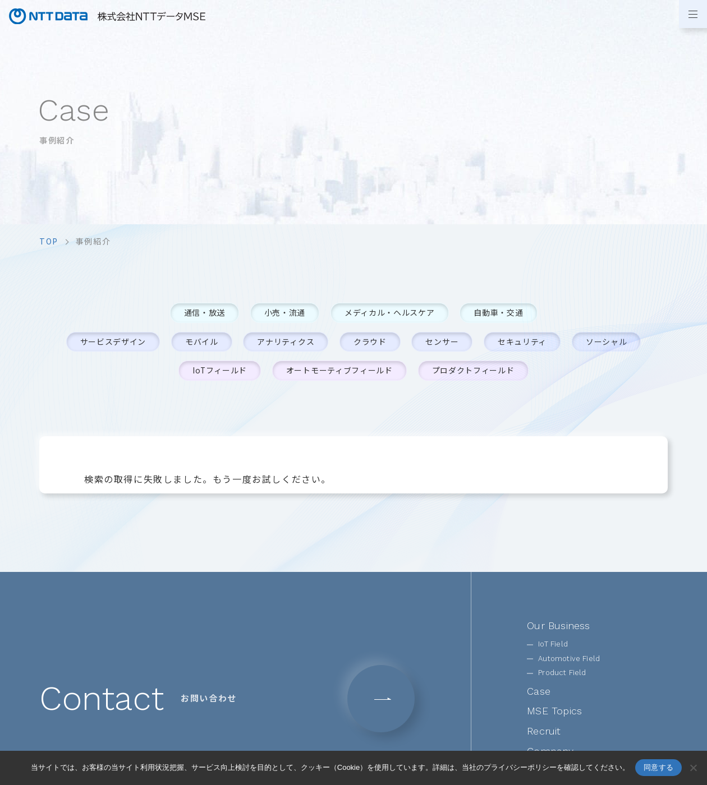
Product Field (562, 673)
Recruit (544, 731)
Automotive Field (569, 658)
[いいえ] (693, 767)
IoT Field (553, 644)
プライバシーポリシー (520, 767)
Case (538, 692)
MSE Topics (554, 711)
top (48, 241)
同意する (658, 767)
